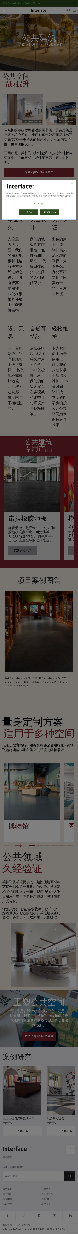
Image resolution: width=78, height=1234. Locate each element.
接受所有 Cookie (49, 212)
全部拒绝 (28, 212)
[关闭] (72, 183)
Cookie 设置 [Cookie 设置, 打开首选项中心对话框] (38, 204)
